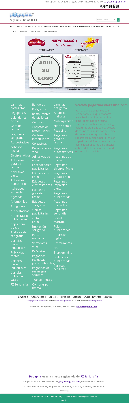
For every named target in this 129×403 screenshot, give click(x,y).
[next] (119, 26)
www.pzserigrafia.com (63, 301)
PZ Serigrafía (89, 376)
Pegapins (35, 376)
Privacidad (94, 396)
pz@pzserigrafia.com (115, 1)
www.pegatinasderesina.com (36, 301)
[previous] (116, 26)
